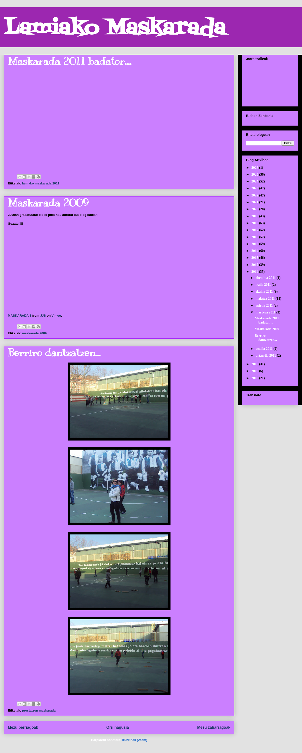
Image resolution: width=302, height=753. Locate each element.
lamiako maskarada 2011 (41, 183)
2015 (255, 244)
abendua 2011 (265, 278)
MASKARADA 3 (19, 315)
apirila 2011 (264, 305)
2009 (255, 371)
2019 (255, 216)
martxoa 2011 (265, 312)
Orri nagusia (117, 727)
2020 (255, 209)
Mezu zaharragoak (213, 727)
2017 (255, 230)
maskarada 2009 (34, 333)
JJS (43, 315)
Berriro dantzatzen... (54, 352)
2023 (255, 188)
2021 (255, 202)
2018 (255, 223)
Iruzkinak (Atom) (134, 740)
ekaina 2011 (264, 291)
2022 (255, 195)
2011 (255, 271)
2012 (255, 265)
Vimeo (56, 315)
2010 (255, 364)
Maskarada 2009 (48, 202)
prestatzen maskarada (39, 710)
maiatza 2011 (265, 298)
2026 (255, 167)
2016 (255, 237)
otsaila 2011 (264, 349)
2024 (255, 181)
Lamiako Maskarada (114, 29)
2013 (255, 258)
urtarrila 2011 (266, 355)
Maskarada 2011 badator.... (69, 61)
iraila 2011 (263, 284)
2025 (255, 174)
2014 (255, 251)
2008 (255, 378)
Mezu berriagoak (23, 727)
